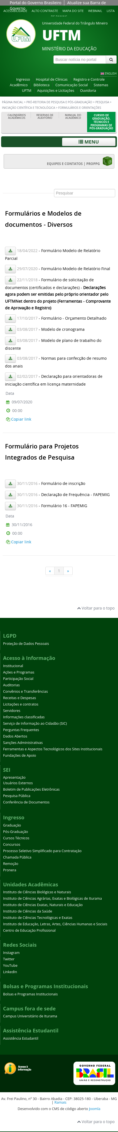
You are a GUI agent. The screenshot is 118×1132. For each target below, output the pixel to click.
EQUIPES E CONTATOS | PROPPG (79, 161)
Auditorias (11, 685)
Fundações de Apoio (19, 755)
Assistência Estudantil (20, 1038)
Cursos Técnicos (16, 838)
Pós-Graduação (15, 831)
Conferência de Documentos (26, 802)
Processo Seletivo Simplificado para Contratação (42, 851)
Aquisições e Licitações (55, 90)
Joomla (94, 1108)
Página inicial (12, 102)
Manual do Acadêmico (73, 116)
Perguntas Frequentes (21, 729)
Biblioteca (41, 85)
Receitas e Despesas (19, 698)
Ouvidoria (88, 90)
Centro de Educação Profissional (29, 930)
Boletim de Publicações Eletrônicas (31, 789)
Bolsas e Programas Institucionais (30, 994)
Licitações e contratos (20, 704)
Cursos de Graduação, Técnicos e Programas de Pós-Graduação (101, 122)
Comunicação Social (71, 85)
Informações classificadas (24, 717)
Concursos (11, 844)
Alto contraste (45, 11)
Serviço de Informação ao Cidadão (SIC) (35, 723)
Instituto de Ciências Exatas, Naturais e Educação (43, 904)
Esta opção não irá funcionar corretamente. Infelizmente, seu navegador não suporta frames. (59, 378)
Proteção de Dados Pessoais (26, 643)
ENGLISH (111, 73)
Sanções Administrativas (23, 742)
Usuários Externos (18, 783)
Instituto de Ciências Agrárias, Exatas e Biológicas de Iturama (52, 898)
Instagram (11, 952)
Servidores (11, 710)
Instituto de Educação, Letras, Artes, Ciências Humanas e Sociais (55, 924)
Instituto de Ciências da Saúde (27, 911)
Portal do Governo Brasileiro (35, 2)
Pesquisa (102, 102)
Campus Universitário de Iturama (30, 1016)
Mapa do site (72, 11)
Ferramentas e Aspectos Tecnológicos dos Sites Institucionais (52, 749)
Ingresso (23, 79)
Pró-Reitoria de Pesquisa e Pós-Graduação (59, 102)
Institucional (13, 666)
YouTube (10, 965)
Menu (88, 142)
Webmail (95, 11)
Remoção (10, 863)
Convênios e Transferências (25, 691)
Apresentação (14, 777)
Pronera (9, 870)
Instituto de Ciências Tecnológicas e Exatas (37, 917)
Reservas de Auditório (44, 116)
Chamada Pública (17, 857)
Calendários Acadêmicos (17, 116)
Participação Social (18, 678)
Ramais (61, 1102)
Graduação (12, 825)
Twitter (8, 959)
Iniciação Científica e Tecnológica (28, 108)
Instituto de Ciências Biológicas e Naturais (37, 892)
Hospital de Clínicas (52, 79)
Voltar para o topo (96, 608)
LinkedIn (10, 972)
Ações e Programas (18, 672)
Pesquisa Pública (16, 795)
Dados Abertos (15, 736)
